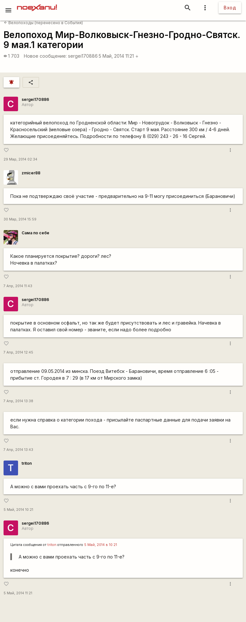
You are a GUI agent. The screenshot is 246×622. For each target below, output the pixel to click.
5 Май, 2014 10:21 (18, 510)
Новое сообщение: (45, 56)
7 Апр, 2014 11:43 (18, 286)
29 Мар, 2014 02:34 (20, 159)
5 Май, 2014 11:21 (119, 56)
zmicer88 (31, 172)
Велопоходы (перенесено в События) (43, 22)
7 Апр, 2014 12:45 (18, 352)
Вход (230, 7)
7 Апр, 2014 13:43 (18, 450)
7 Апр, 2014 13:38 (18, 401)
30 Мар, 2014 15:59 (20, 219)
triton (27, 463)
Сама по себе (35, 232)
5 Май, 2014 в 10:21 (100, 545)
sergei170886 (83, 56)
